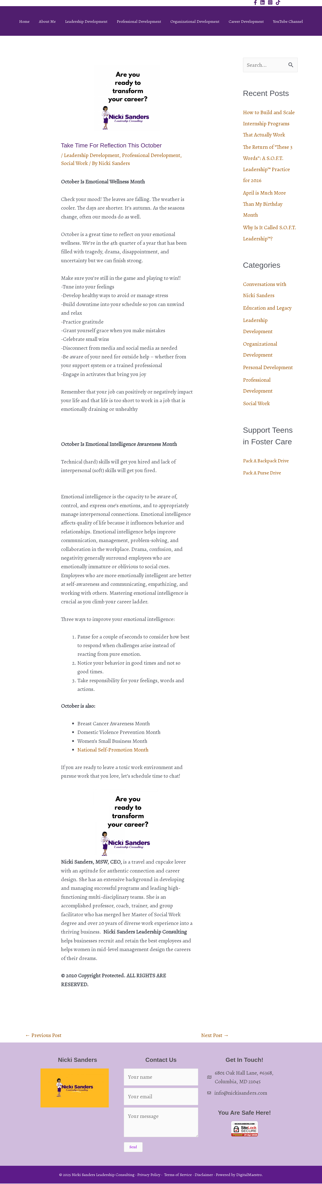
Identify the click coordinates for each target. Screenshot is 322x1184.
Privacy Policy (148, 1175)
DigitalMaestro (248, 1175)
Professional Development (139, 21)
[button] (133, 1147)
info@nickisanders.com (241, 1092)
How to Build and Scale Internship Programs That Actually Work (269, 123)
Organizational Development (194, 21)
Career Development (246, 21)
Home (24, 21)
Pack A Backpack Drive (268, 457)
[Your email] (161, 1096)
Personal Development (268, 364)
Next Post (215, 1035)
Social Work (74, 163)
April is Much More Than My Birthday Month (264, 202)
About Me (47, 21)
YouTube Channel (288, 21)
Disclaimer (204, 1175)
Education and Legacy (267, 305)
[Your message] (161, 1123)
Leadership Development (86, 21)
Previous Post (43, 1035)
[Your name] (161, 1077)
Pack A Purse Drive (264, 469)
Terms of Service (178, 1175)
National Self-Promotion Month (113, 749)
